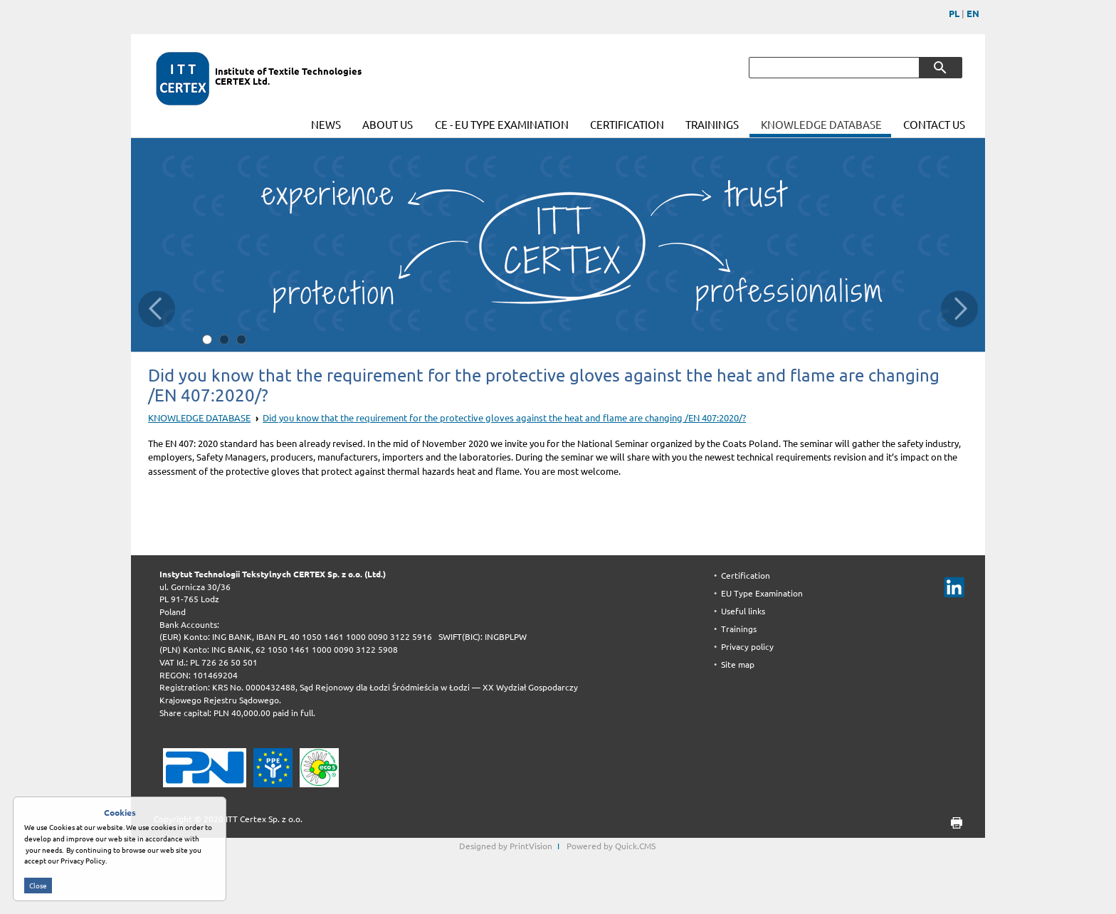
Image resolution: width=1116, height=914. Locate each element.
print (952, 823)
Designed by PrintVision (505, 846)
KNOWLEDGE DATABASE (199, 418)
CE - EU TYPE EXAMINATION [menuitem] (502, 125)
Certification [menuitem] (745, 575)
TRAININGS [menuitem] (712, 125)
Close (38, 892)
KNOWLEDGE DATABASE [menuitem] (821, 125)
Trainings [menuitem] (739, 629)
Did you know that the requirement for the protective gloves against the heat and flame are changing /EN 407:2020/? (504, 418)
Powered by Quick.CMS (611, 846)
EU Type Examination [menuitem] (762, 593)
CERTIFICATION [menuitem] (627, 125)
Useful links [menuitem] (743, 611)
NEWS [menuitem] (326, 125)
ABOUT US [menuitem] (387, 125)
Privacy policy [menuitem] (747, 646)
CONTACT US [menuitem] (934, 125)
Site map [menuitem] (737, 664)
